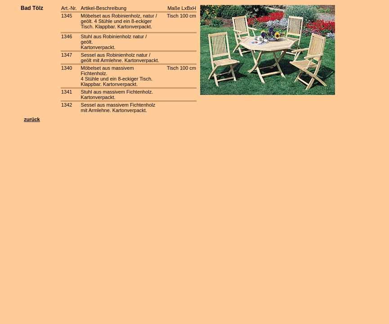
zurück (32, 119)
